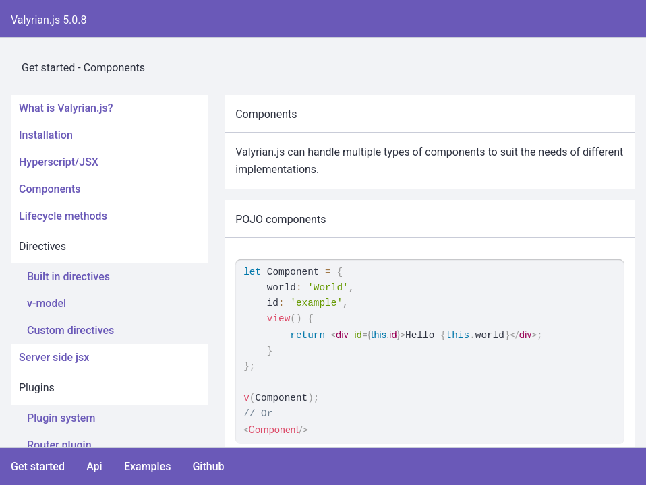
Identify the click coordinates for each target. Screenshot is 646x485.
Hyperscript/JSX (58, 162)
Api (94, 466)
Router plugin (59, 445)
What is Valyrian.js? (66, 108)
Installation (46, 135)
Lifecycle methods (63, 215)
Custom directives (70, 330)
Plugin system (61, 418)
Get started (38, 466)
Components (49, 189)
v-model (46, 303)
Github (208, 466)
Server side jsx (54, 357)
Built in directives (68, 276)
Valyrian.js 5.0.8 (49, 19)
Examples (147, 466)
